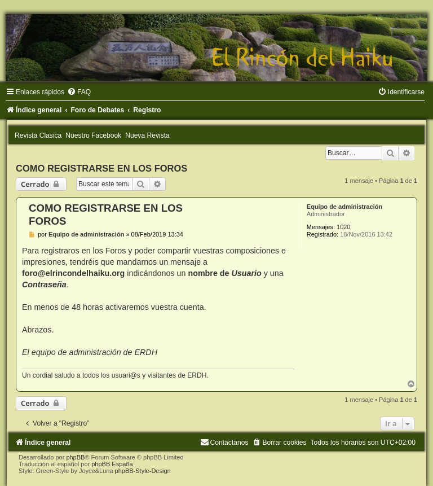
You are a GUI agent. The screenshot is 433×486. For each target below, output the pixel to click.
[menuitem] (79, 92)
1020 (343, 227)
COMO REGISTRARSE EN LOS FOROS (101, 168)
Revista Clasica (38, 135)
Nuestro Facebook (93, 135)
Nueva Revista (147, 135)
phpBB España (111, 464)
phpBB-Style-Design (143, 470)
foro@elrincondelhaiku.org (73, 273)
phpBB (75, 457)
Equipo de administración (344, 206)
